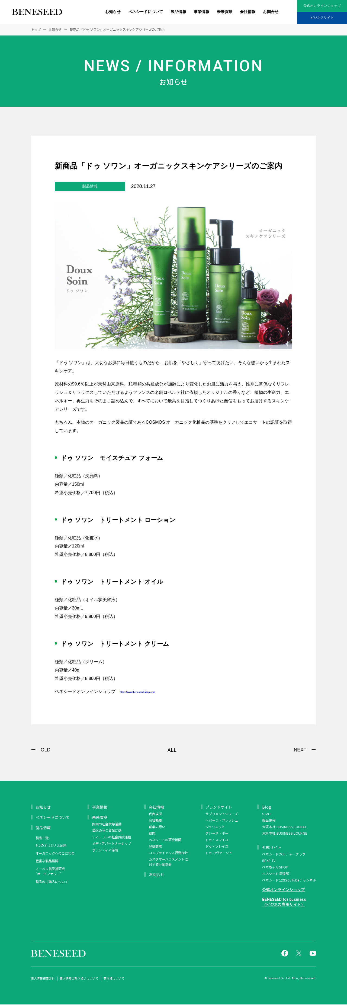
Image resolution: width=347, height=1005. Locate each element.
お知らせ (113, 11)
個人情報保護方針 (43, 979)
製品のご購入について (52, 882)
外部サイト (272, 848)
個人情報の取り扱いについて (79, 979)
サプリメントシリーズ (221, 814)
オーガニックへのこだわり (55, 853)
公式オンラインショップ (322, 6)
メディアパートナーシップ (111, 844)
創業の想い (157, 827)
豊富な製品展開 (47, 861)
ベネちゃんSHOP (275, 867)
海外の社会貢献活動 (106, 831)
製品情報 (178, 11)
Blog (266, 807)
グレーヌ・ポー (216, 833)
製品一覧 (42, 838)
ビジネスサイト (322, 18)
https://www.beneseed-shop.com (166, 691)
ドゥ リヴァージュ (218, 853)
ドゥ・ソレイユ (216, 846)
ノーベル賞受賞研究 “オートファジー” (50, 872)
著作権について (114, 979)
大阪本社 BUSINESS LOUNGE (284, 827)
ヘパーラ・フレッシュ (221, 820)
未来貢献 (224, 11)
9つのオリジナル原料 (51, 846)
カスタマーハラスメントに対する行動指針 (168, 862)
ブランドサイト (218, 807)
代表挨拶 (155, 814)
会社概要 (155, 820)
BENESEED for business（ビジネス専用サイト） (284, 902)
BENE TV (268, 861)
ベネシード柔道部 (275, 874)
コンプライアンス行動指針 (168, 853)
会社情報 (247, 11)
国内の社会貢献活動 (106, 824)
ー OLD (40, 750)
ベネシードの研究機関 (165, 840)
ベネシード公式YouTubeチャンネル (289, 880)
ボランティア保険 (105, 850)
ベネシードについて (145, 11)
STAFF (267, 814)
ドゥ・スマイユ (216, 840)
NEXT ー (305, 750)
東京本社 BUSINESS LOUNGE (284, 833)
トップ (36, 29)
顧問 (152, 833)
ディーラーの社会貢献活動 (111, 837)
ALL (172, 750)
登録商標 (155, 846)
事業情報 (201, 11)
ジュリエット (215, 827)
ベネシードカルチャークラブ (284, 854)
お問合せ (270, 11)
